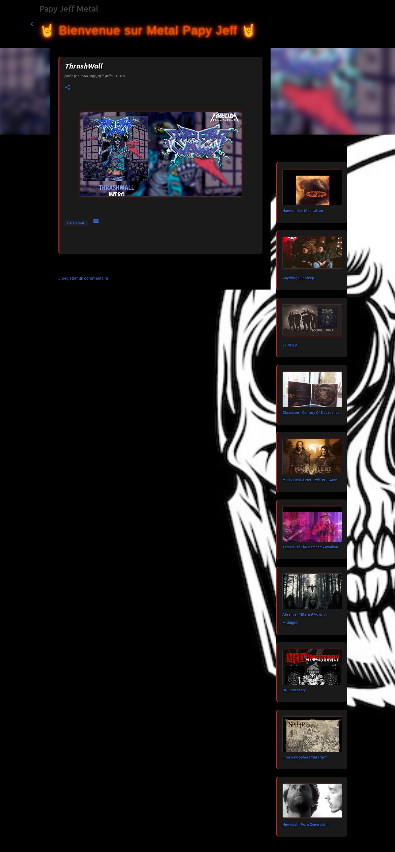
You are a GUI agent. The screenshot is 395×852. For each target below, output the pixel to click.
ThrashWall (76, 223)
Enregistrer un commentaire (83, 278)
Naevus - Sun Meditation (302, 211)
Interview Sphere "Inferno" (304, 757)
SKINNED (289, 345)
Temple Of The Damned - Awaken (310, 547)
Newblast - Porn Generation (305, 825)
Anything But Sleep (298, 278)
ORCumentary (294, 690)
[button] (67, 87)
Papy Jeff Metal (69, 8)
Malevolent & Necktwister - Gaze (309, 480)
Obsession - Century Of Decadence (310, 413)
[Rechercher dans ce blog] (339, 24)
